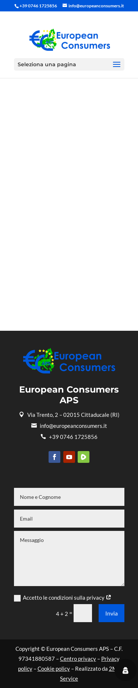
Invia (111, 613)
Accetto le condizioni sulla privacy (63, 598)
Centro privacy (78, 658)
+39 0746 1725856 (69, 436)
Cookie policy (54, 668)
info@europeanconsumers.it (69, 425)
